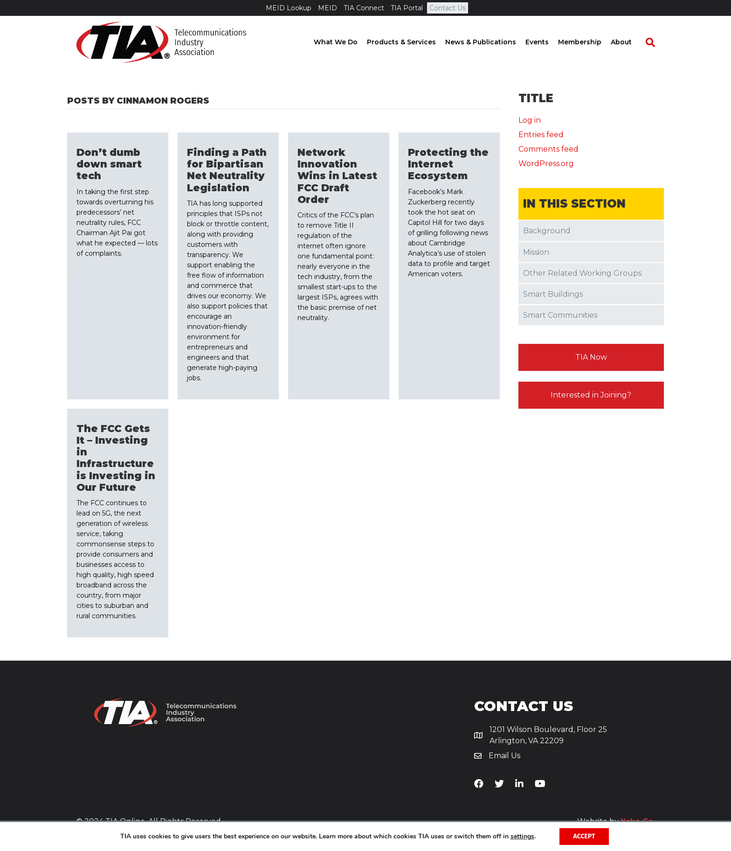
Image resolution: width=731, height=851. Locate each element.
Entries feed (541, 134)
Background (547, 230)
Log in (529, 120)
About (630, 42)
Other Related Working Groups (582, 273)
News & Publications (489, 42)
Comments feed (548, 149)
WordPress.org (546, 163)
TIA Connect (364, 8)
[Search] (654, 42)
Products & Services (410, 42)
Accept (584, 836)
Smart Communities (560, 315)
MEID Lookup (288, 8)
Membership (588, 42)
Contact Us (447, 8)
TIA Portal (407, 8)
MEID (327, 8)
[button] (591, 357)
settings (522, 836)
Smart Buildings (553, 294)
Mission (536, 252)
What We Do (344, 42)
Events (546, 42)
